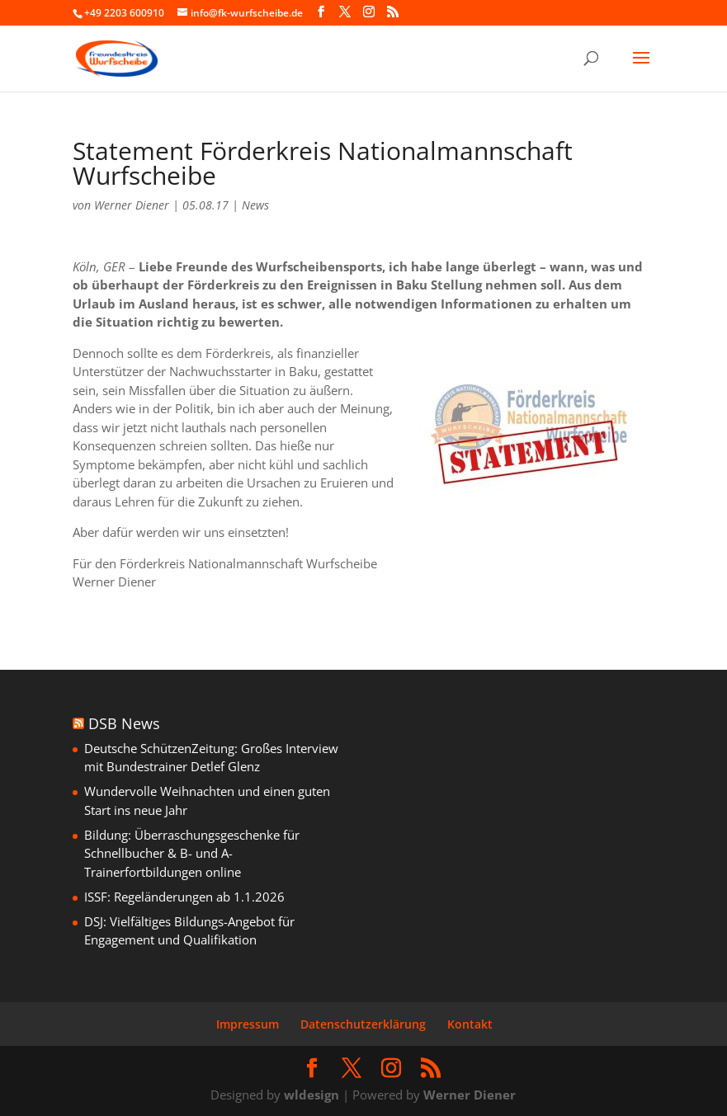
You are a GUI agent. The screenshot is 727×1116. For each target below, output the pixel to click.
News (255, 205)
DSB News (124, 723)
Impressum (247, 1024)
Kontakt (470, 1024)
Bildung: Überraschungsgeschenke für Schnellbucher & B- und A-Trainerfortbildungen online (192, 853)
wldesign (311, 1094)
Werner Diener (131, 205)
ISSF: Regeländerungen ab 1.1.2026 (184, 896)
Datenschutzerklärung (363, 1024)
